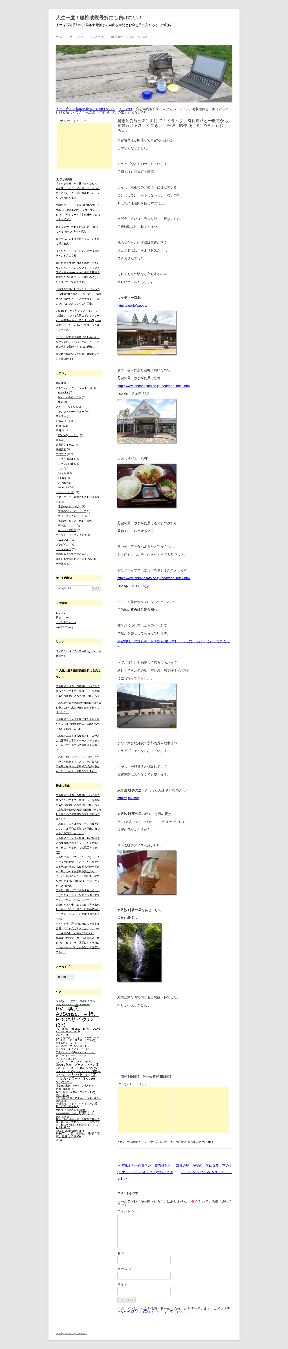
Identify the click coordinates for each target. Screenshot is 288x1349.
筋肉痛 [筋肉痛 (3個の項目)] (71, 1109)
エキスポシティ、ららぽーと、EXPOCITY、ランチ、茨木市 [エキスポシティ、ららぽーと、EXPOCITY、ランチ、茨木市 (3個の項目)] (73, 1044)
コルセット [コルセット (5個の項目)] (65, 1052)
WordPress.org (64, 627)
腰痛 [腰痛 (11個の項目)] (87, 1113)
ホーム (59, 36)
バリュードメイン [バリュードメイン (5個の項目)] (70, 1067)
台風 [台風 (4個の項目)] (60, 1088)
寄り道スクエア (67, 525)
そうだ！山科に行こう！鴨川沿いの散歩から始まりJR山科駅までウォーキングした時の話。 (78, 881)
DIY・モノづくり (65, 406)
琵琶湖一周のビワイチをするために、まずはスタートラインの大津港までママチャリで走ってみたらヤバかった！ (78, 895)
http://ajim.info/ (128, 798)
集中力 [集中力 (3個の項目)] (79, 1131)
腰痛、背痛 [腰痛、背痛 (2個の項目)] (62, 1117)
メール (124, 1269)
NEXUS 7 (63, 487)
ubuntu (62, 477)
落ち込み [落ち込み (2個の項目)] (61, 1131)
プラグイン (62, 544)
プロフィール (97, 36)
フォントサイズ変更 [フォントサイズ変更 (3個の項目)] (88, 1071)
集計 (60, 402)
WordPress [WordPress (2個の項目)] (62, 1035)
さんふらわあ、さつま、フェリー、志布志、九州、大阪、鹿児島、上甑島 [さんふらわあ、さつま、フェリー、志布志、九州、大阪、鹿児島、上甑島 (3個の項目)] (77, 1039)
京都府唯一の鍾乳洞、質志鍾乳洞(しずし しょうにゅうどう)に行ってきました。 (145, 1172)
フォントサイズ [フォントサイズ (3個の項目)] (66, 1071)
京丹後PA (181, 1141)
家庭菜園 (61, 449)
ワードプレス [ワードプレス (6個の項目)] (83, 1078)
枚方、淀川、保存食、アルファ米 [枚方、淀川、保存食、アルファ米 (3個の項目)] (75, 1092)
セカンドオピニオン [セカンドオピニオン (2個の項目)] (85, 1052)
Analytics (63, 392)
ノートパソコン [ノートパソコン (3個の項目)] (66, 1059)
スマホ (62, 482)
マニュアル (62, 539)
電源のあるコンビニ (69, 506)
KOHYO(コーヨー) (68, 435)
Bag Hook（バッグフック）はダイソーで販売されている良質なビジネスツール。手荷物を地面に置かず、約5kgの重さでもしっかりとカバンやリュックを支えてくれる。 (78, 320)
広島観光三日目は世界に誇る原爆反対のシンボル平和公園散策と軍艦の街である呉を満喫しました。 (78, 724)
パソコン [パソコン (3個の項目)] (90, 1068)
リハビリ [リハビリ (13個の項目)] (83, 1074)
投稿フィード (63, 617)
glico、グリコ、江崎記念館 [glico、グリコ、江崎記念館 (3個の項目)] (79, 1001)
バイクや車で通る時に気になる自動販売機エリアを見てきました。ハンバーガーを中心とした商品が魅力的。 (78, 928)
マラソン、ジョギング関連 (71, 534)
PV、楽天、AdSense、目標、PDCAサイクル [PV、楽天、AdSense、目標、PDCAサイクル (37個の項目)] (77, 1016)
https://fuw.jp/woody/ (132, 305)
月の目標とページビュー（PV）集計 (129, 36)
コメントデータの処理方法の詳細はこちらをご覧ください (173, 1310)
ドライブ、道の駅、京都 (161, 1141)
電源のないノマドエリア (72, 511)
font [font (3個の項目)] (59, 1001)
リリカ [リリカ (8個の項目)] (63, 1078)
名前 (122, 1253)
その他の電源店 (67, 530)
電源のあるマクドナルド (72, 520)
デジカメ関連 (65, 459)
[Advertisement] (145, 1110)
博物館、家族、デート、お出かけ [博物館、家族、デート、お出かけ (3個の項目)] (75, 1085)
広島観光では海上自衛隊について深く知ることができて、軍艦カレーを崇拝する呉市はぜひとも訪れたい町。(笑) (78, 691)
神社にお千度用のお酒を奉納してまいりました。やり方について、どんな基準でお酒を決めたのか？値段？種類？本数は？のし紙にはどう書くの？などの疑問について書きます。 (78, 272)
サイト (122, 1284)
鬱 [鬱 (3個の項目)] (59, 1140)
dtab (60, 468)
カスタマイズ (63, 549)
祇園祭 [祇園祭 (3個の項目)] (61, 1109)
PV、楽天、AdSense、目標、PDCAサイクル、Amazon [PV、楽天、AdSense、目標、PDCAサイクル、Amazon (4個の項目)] (78, 1030)
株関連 (60, 382)
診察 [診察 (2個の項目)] (70, 1131)
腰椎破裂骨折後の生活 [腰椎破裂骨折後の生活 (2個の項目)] (67, 1113)
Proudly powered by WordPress (71, 1333)
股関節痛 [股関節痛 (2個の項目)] (82, 1110)
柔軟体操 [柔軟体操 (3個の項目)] (62, 1095)
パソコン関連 (65, 463)
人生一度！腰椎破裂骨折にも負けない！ (99, 17)
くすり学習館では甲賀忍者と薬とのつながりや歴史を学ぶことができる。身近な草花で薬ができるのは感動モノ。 (78, 342)
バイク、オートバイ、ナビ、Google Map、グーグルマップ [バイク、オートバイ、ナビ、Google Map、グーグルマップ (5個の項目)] (77, 1063)
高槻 (58, 430)
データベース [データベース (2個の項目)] (78, 1056)
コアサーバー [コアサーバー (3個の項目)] (80, 1049)
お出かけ (135, 1141)
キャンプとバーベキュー (70, 411)
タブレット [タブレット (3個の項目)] (63, 1055)
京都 (58, 425)
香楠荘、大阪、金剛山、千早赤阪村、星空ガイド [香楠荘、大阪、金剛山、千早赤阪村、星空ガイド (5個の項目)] (78, 1135)
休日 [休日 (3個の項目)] (60, 1082)
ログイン (61, 612)
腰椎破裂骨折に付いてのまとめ (74, 558)
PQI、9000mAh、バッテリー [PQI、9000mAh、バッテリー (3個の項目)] (73, 1004)
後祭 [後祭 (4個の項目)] (69, 1088)
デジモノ (61, 454)
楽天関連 (61, 416)
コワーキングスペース (71, 516)
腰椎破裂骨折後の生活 (69, 554)
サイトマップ (76, 36)
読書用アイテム (65, 444)
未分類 (60, 563)
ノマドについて (65, 492)
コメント (126, 1211)
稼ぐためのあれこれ (69, 397)
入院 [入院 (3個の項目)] (68, 1082)
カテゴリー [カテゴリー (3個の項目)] (63, 1049)
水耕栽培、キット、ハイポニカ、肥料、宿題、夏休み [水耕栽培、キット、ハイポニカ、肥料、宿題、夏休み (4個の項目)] (76, 1105)
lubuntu (62, 473)
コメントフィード (66, 622)
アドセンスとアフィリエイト (72, 387)
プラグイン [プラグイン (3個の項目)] (63, 1075)
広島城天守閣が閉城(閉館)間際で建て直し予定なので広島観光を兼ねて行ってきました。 (78, 707)
